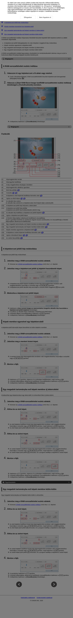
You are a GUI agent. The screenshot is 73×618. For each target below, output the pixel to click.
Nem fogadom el (50, 8)
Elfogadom (48, 6)
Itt (59, 4)
